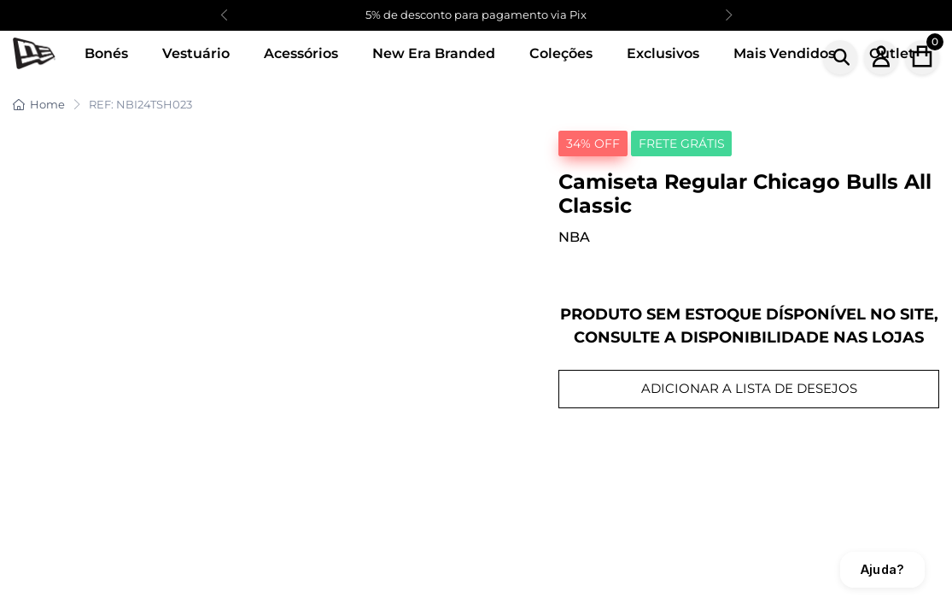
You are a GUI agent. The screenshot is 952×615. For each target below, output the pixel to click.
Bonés (106, 53)
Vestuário (196, 53)
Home (39, 104)
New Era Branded (433, 53)
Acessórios (301, 53)
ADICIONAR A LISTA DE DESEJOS (749, 388)
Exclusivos (663, 53)
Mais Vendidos (784, 53)
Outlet (891, 53)
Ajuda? (882, 569)
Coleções (561, 53)
